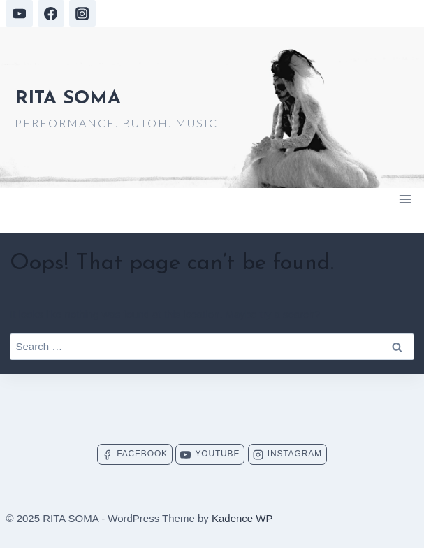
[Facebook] (51, 13)
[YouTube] (19, 13)
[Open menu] (405, 199)
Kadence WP (242, 518)
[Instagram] (82, 13)
